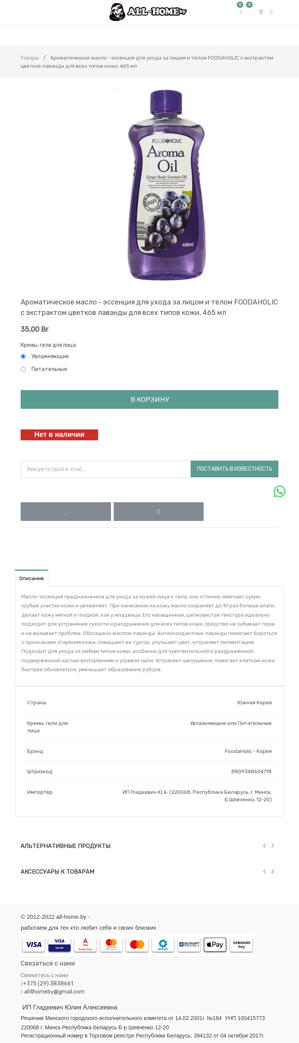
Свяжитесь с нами (44, 975)
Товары (30, 58)
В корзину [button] (149, 399)
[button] (66, 511)
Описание (31, 578)
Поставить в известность (234, 469)
